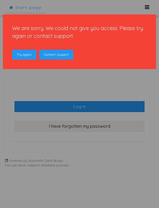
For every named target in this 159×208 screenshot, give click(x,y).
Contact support (56, 54)
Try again (24, 54)
